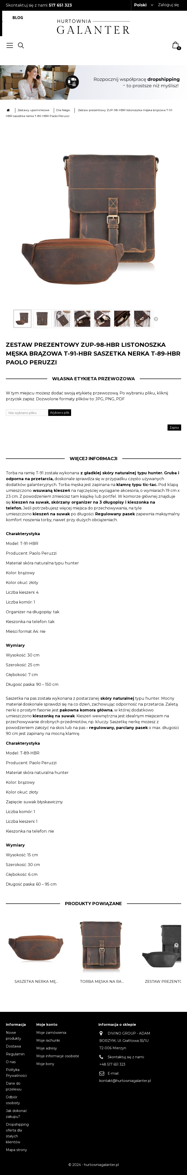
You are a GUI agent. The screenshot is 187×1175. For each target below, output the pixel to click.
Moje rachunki (48, 1040)
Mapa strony (16, 1150)
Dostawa (13, 1046)
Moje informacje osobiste (57, 1056)
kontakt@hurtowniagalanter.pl (125, 1081)
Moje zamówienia (51, 1032)
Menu (10, 45)
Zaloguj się (168, 4)
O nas (11, 1062)
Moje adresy (46, 1048)
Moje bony (45, 1064)
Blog (17, 17)
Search (21, 45)
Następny (155, 318)
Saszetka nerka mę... (36, 981)
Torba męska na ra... (102, 981)
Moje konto (46, 1024)
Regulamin (15, 1054)
